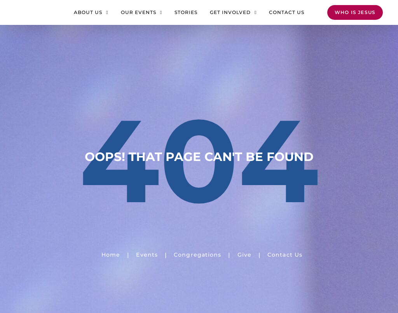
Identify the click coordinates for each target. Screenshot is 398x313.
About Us (91, 16)
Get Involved (233, 16)
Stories (186, 16)
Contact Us (286, 16)
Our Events (141, 16)
